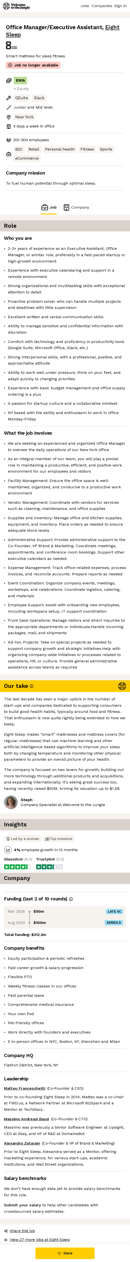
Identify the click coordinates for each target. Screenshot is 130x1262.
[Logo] (16, 6)
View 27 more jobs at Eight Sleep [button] (37, 1239)
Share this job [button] (19, 1230)
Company (76, 207)
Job (49, 207)
